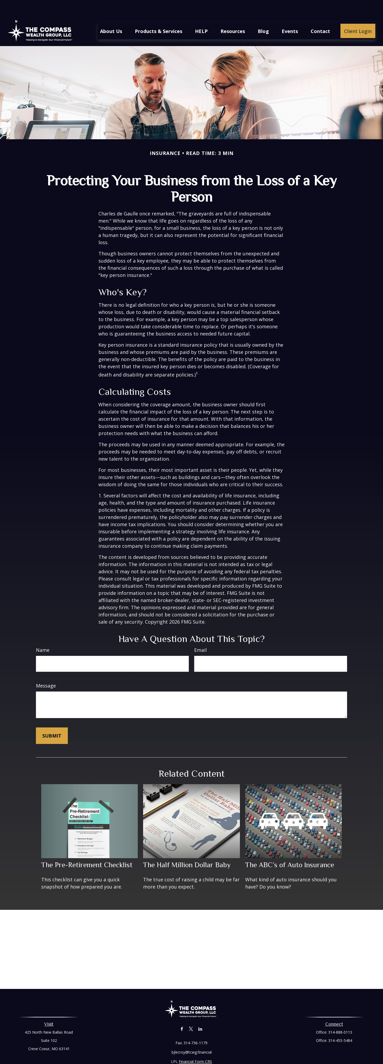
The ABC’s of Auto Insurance (289, 849)
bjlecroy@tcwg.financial (192, 1036)
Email (200, 634)
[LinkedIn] (200, 1012)
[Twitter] (191, 1012)
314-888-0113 (340, 1016)
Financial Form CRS (195, 1045)
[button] (111, 15)
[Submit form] (52, 719)
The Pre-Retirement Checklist (86, 849)
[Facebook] (181, 1012)
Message (46, 669)
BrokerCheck (246, 1055)
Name (42, 634)
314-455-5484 (340, 1024)
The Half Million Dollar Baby (187, 849)
